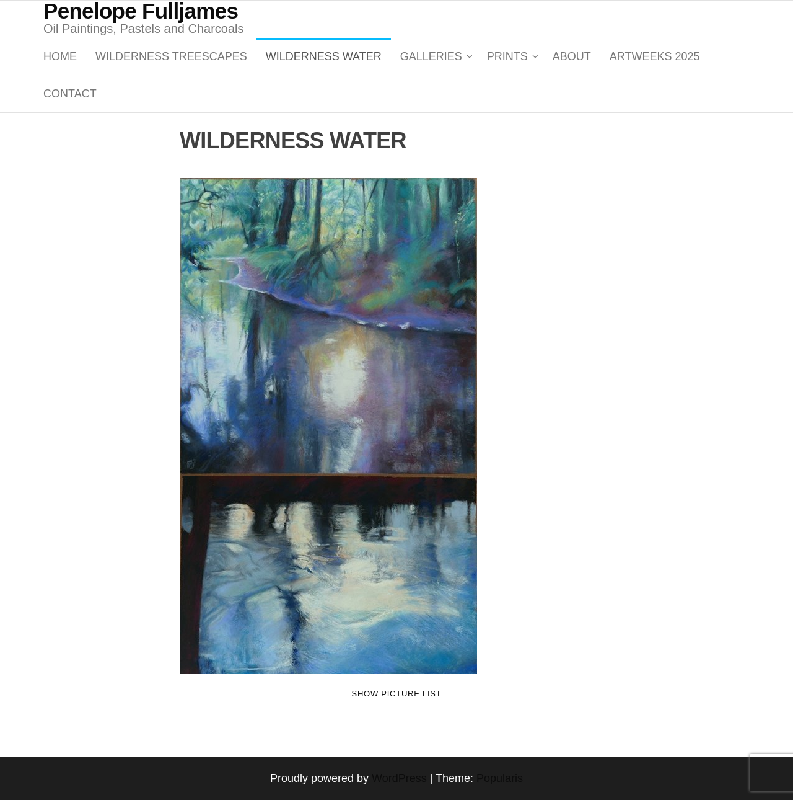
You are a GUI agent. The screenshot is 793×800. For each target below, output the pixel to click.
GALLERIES (431, 56)
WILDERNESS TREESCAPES (171, 56)
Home (60, 56)
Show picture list (397, 693)
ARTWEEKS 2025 (655, 56)
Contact (70, 93)
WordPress (399, 778)
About (572, 56)
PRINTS (507, 56)
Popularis (499, 778)
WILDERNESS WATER (324, 56)
